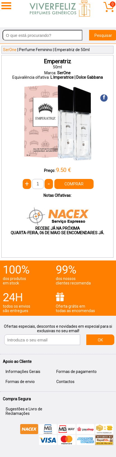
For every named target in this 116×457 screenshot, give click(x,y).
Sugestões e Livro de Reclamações (24, 411)
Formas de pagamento (76, 371)
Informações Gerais (23, 371)
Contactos (65, 381)
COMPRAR (73, 184)
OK (100, 340)
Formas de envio (20, 381)
